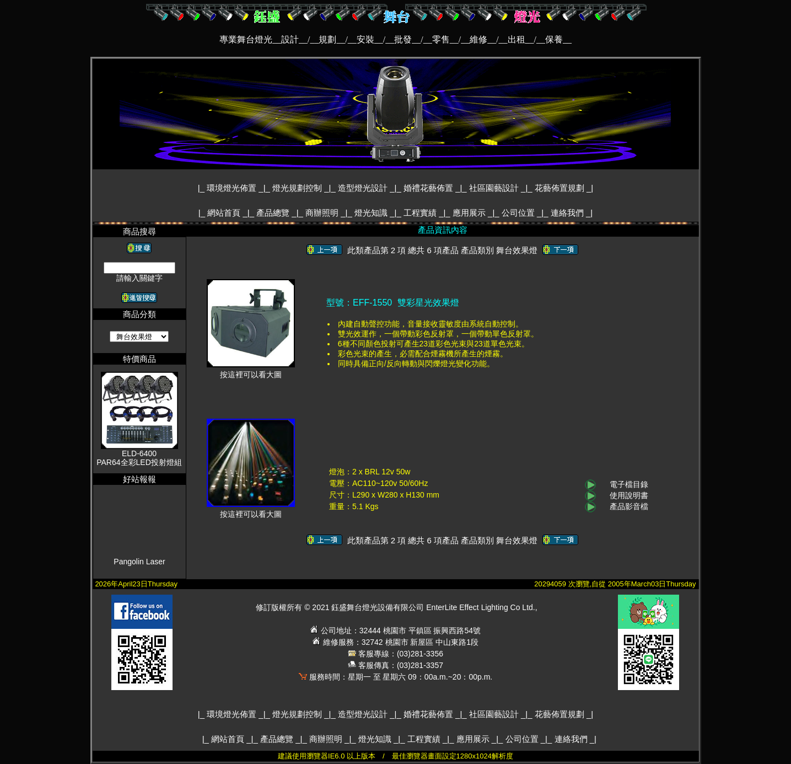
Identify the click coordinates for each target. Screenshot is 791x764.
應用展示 (470, 212)
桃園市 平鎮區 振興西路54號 (432, 630)
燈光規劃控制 (298, 188)
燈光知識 (372, 212)
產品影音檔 (629, 506)
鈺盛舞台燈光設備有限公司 (377, 607)
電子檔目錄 (629, 484)
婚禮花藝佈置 (429, 188)
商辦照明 (323, 212)
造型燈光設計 (364, 188)
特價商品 (139, 359)
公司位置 (519, 212)
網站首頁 (225, 212)
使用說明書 (629, 495)
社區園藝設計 (495, 188)
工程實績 (421, 212)
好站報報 (139, 479)
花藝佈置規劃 (560, 188)
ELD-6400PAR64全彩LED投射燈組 (139, 458)
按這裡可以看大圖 (251, 371)
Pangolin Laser (139, 568)
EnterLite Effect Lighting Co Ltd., (481, 607)
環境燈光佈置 (233, 188)
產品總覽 (274, 212)
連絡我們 (568, 212)
